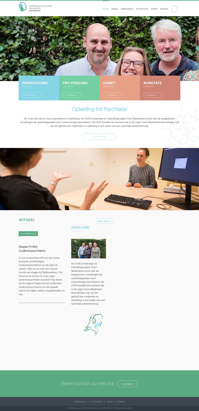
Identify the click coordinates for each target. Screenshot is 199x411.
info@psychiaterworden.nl (123, 408)
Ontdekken (29, 95)
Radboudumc (127, 9)
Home (106, 9)
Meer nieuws (103, 221)
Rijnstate (164, 9)
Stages (114, 9)
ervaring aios (99, 136)
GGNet (154, 9)
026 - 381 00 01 (108, 408)
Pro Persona (142, 9)
